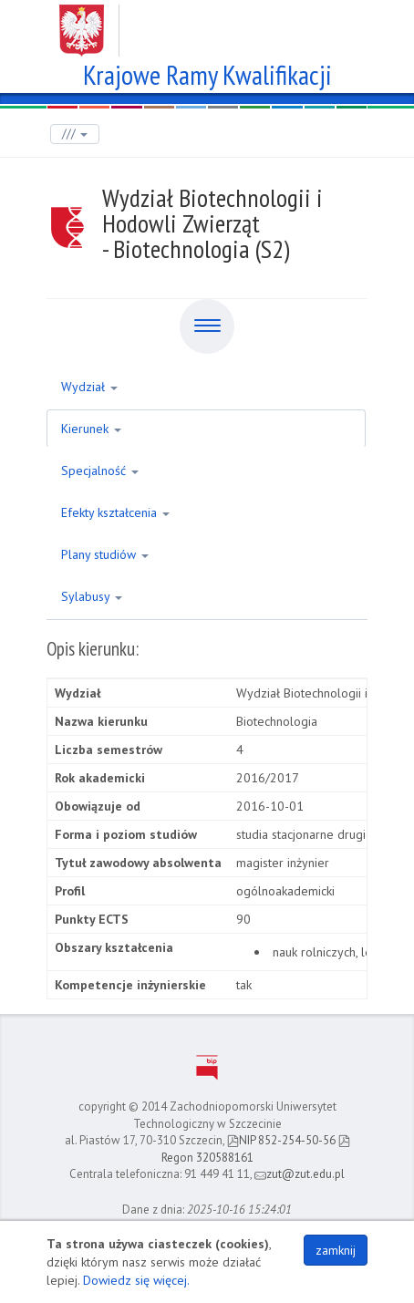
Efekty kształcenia (115, 512)
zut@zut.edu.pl (299, 1174)
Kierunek (91, 428)
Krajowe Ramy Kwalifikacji (207, 72)
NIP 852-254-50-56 (281, 1140)
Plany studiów (105, 554)
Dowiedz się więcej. (136, 1280)
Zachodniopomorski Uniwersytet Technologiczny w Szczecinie (207, 24)
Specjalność (100, 470)
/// (75, 133)
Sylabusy (91, 596)
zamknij (336, 1250)
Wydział (89, 386)
